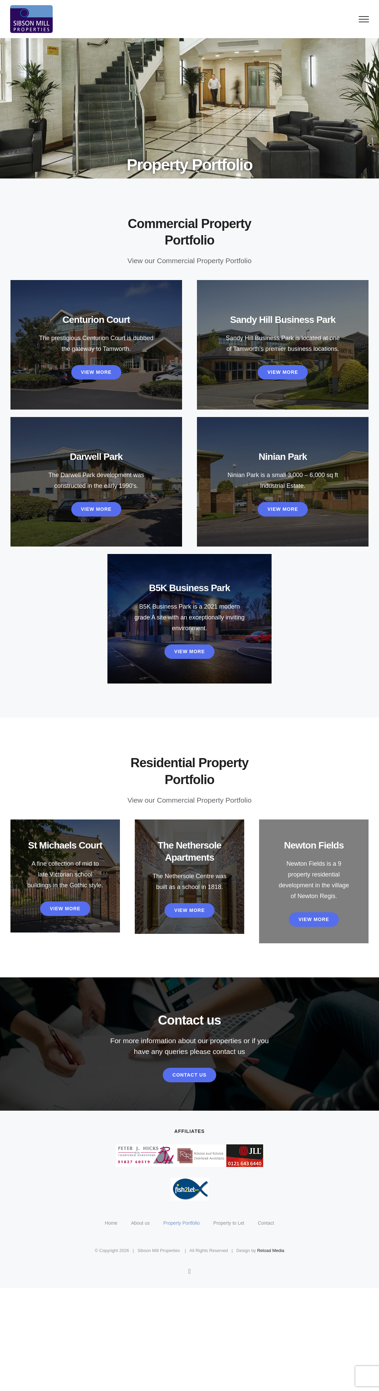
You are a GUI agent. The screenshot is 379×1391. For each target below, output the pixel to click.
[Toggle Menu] (364, 19)
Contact (266, 1223)
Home (111, 1223)
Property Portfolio (181, 1223)
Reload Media (270, 1250)
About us (140, 1223)
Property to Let (228, 1223)
